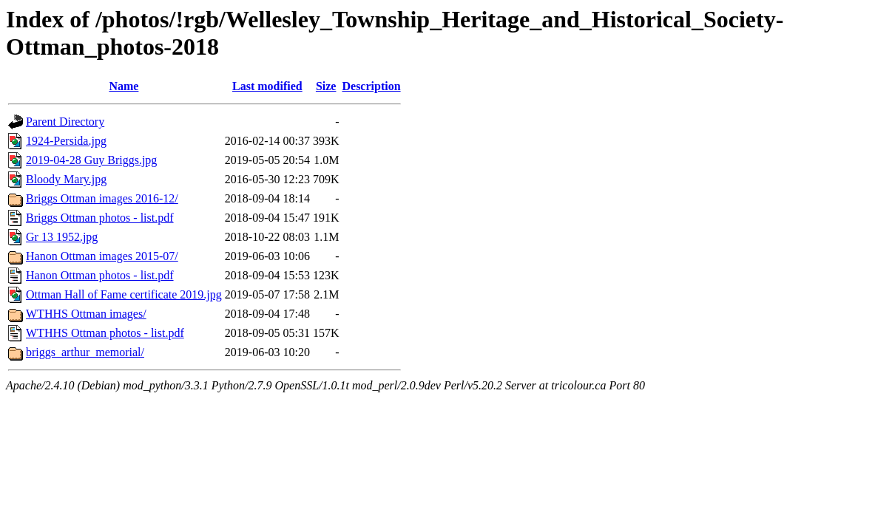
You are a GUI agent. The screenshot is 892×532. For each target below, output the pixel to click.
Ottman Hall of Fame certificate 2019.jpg (124, 294)
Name (123, 86)
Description (371, 86)
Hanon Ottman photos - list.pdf (100, 275)
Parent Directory (65, 121)
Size (326, 86)
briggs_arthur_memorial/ (85, 352)
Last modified (267, 86)
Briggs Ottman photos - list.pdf (100, 217)
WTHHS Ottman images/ (86, 313)
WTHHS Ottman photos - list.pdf (105, 333)
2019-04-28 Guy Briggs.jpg (91, 160)
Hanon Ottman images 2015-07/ (102, 256)
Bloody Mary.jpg (66, 179)
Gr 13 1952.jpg (62, 237)
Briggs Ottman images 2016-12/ (102, 198)
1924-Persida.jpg (66, 140)
